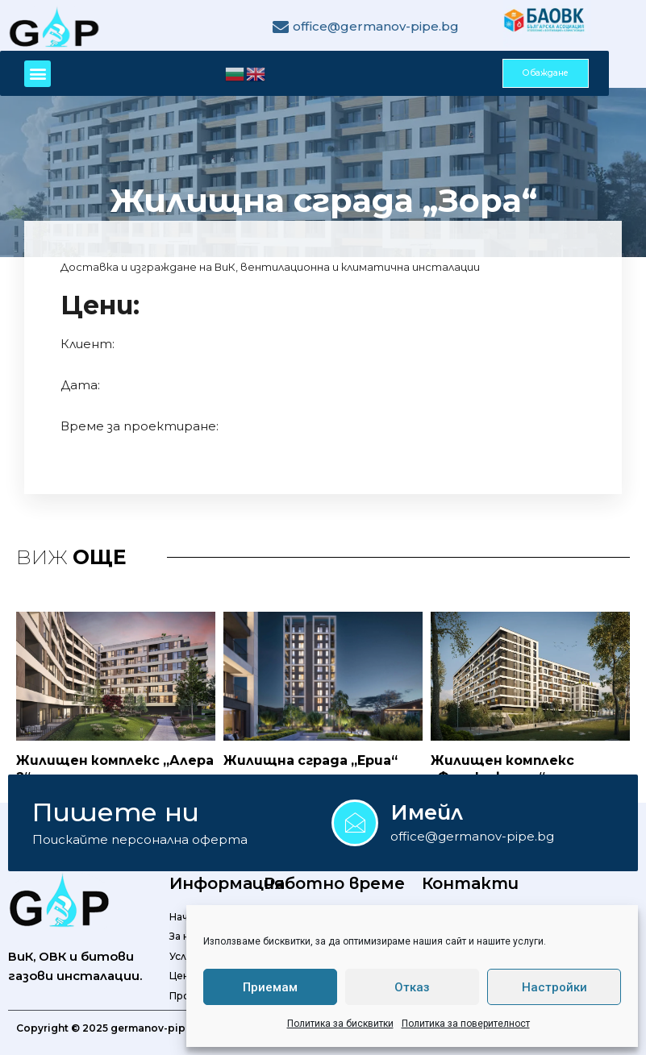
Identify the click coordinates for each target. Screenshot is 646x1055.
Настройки (554, 987)
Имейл (427, 811)
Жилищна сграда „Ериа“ (311, 760)
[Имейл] (354, 822)
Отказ (412, 987)
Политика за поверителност (466, 1023)
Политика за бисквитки (340, 1023)
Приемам (270, 987)
